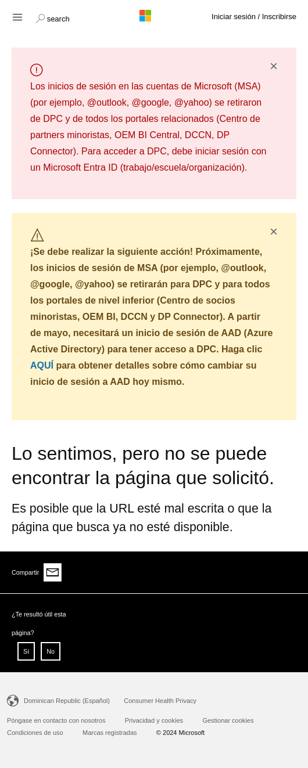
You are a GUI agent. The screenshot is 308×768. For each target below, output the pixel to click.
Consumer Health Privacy (160, 700)
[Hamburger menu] (16, 16)
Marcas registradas (110, 732)
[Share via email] (53, 572)
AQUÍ (41, 365)
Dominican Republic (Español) (67, 700)
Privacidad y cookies (154, 720)
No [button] (50, 651)
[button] (52, 17)
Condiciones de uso (35, 732)
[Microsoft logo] (154, 15)
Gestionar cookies (227, 720)
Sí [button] (26, 651)
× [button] (274, 66)
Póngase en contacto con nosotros (56, 720)
